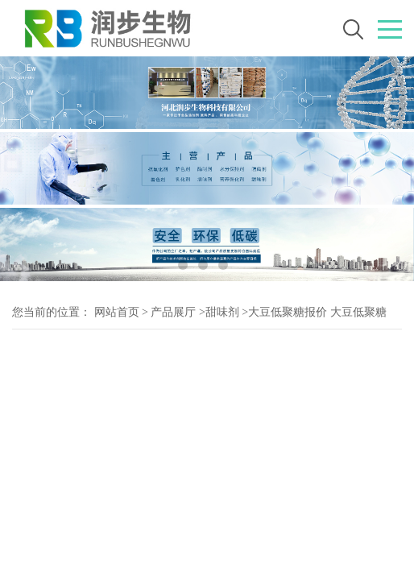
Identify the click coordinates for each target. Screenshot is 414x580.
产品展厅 (173, 312)
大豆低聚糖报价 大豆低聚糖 (317, 312)
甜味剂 (222, 312)
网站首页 (116, 312)
